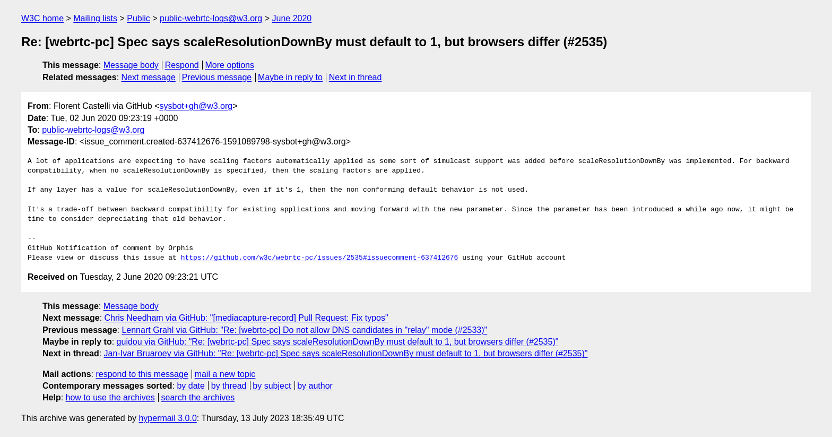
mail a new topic (225, 374)
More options (230, 65)
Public (138, 18)
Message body (131, 65)
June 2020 (292, 18)
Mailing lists (95, 18)
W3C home (42, 18)
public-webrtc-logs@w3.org (211, 18)
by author (315, 385)
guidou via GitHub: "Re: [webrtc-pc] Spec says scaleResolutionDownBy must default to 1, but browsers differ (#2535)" (338, 341)
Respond (182, 65)
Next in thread (355, 77)
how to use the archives (110, 397)
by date (190, 385)
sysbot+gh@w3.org (196, 105)
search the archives (198, 397)
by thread (229, 385)
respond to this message (142, 374)
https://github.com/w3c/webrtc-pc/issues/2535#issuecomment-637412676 (319, 258)
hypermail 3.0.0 (167, 418)
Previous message (217, 77)
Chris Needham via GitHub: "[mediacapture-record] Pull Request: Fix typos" (246, 317)
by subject (272, 385)
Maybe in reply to (290, 77)
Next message (149, 77)
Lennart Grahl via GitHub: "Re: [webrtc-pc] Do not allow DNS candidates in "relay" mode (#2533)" (304, 330)
